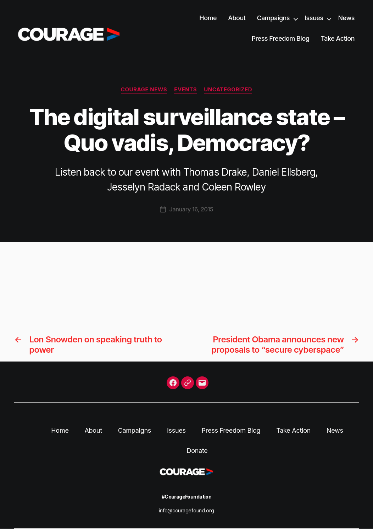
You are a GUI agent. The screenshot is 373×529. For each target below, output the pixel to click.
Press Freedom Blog (280, 38)
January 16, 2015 (191, 209)
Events (185, 89)
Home (208, 18)
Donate (196, 450)
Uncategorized (228, 89)
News (346, 18)
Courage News (144, 89)
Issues (314, 18)
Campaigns (273, 18)
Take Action (338, 38)
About (236, 18)
